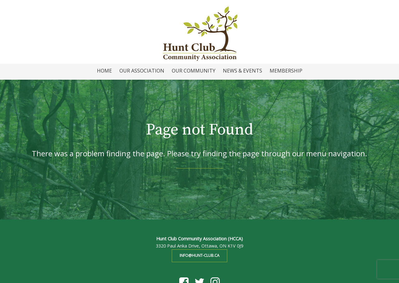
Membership (286, 70)
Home (104, 70)
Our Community (193, 70)
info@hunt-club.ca (199, 255)
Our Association (141, 70)
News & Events (242, 70)
